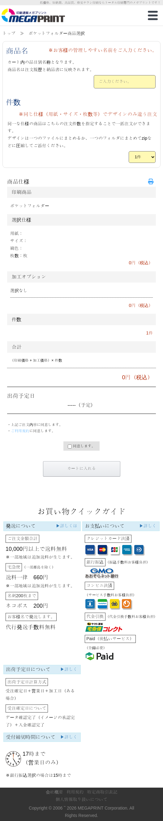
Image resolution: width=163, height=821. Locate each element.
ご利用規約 (20, 431)
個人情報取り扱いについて (82, 799)
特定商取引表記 (102, 791)
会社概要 (54, 791)
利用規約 (75, 791)
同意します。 (81, 446)
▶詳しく (148, 525)
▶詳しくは (66, 525)
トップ (8, 33)
